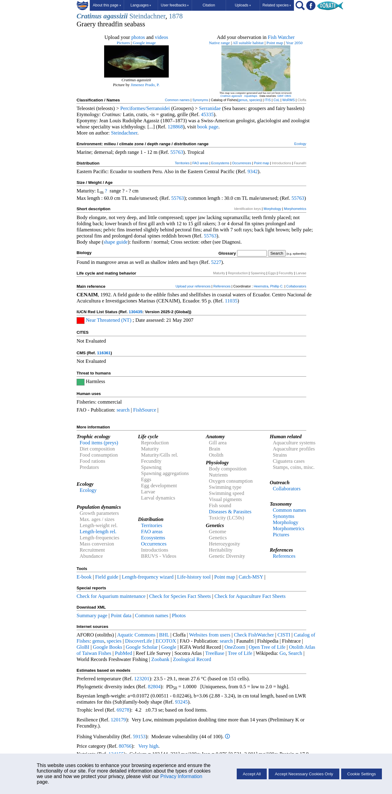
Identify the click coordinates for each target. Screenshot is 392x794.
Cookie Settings (361, 774)
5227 (216, 262)
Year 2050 (294, 42)
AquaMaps (250, 95)
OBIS (288, 95)
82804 (154, 687)
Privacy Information (181, 776)
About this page (107, 5)
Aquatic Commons (136, 635)
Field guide (106, 577)
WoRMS (288, 100)
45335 (207, 114)
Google (168, 647)
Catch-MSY (251, 577)
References (222, 286)
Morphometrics (295, 209)
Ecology (300, 144)
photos (138, 37)
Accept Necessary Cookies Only (304, 774)
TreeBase (214, 653)
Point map (274, 42)
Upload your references (192, 286)
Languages (140, 5)
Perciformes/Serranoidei (145, 108)
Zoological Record (192, 659)
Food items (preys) (99, 443)
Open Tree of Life (267, 647)
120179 (118, 720)
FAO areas (200, 163)
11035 (231, 301)
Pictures (123, 42)
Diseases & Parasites (230, 512)
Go (283, 653)
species (255, 100)
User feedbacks (175, 5)
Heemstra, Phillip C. (268, 286)
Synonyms (200, 100)
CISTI (283, 635)
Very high (148, 746)
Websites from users (210, 635)
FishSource (144, 410)
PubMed (123, 653)
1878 (176, 16)
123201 (141, 679)
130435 (135, 312)
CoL (276, 100)
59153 (139, 736)
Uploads (243, 5)
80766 (125, 746)
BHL (164, 635)
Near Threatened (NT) (108, 320)
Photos (179, 615)
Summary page (92, 615)
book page (207, 127)
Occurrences (241, 163)
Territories (182, 163)
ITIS (268, 100)
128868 (175, 127)
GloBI (83, 647)
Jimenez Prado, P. (145, 84)
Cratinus (89, 16)
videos (161, 37)
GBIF (280, 95)
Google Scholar (142, 647)
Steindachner (147, 16)
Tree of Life (240, 653)
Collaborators (296, 286)
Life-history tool (194, 577)
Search (295, 653)
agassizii (116, 16)
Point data (121, 615)
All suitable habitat (247, 42)
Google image (144, 42)
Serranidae (210, 108)
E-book (84, 577)
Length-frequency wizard (148, 577)
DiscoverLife (138, 641)
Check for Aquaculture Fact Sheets (249, 596)
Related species (276, 5)
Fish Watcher (281, 37)
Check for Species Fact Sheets (180, 596)
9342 (252, 171)
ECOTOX (166, 641)
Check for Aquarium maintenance (111, 596)
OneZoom (234, 647)
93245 (181, 702)
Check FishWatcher (254, 635)
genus (242, 100)
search (123, 410)
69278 (123, 710)
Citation (208, 5)
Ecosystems (220, 163)
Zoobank (160, 659)
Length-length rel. (98, 531)
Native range (219, 42)
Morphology (272, 209)
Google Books (107, 647)
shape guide (116, 242)
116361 (104, 353)
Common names (177, 100)
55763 (176, 152)
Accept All (252, 774)
